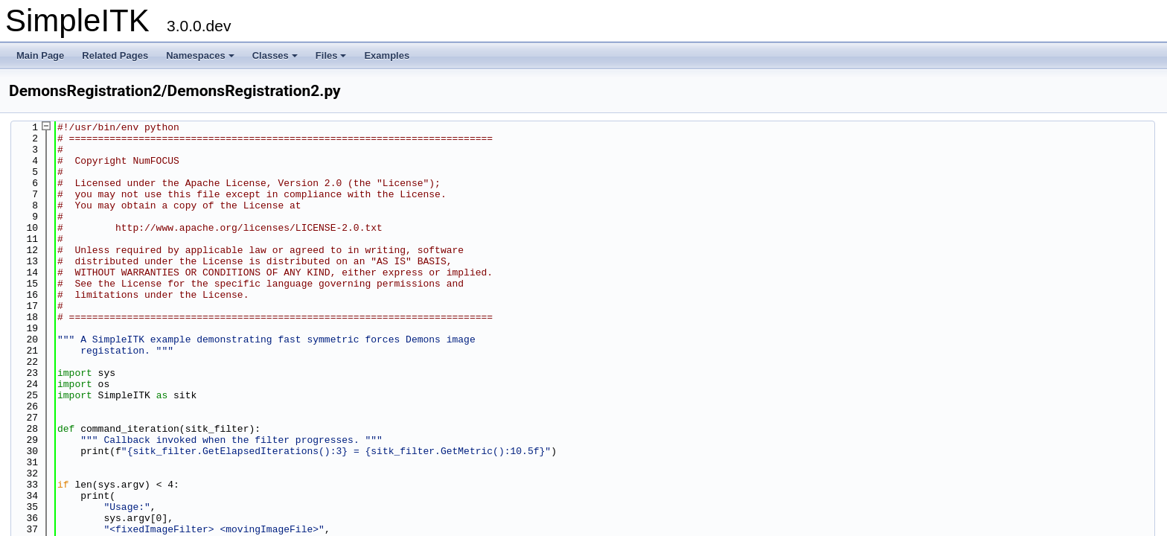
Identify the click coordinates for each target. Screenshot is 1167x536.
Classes (275, 55)
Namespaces (200, 55)
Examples (386, 55)
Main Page (40, 55)
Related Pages (115, 55)
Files (331, 55)
